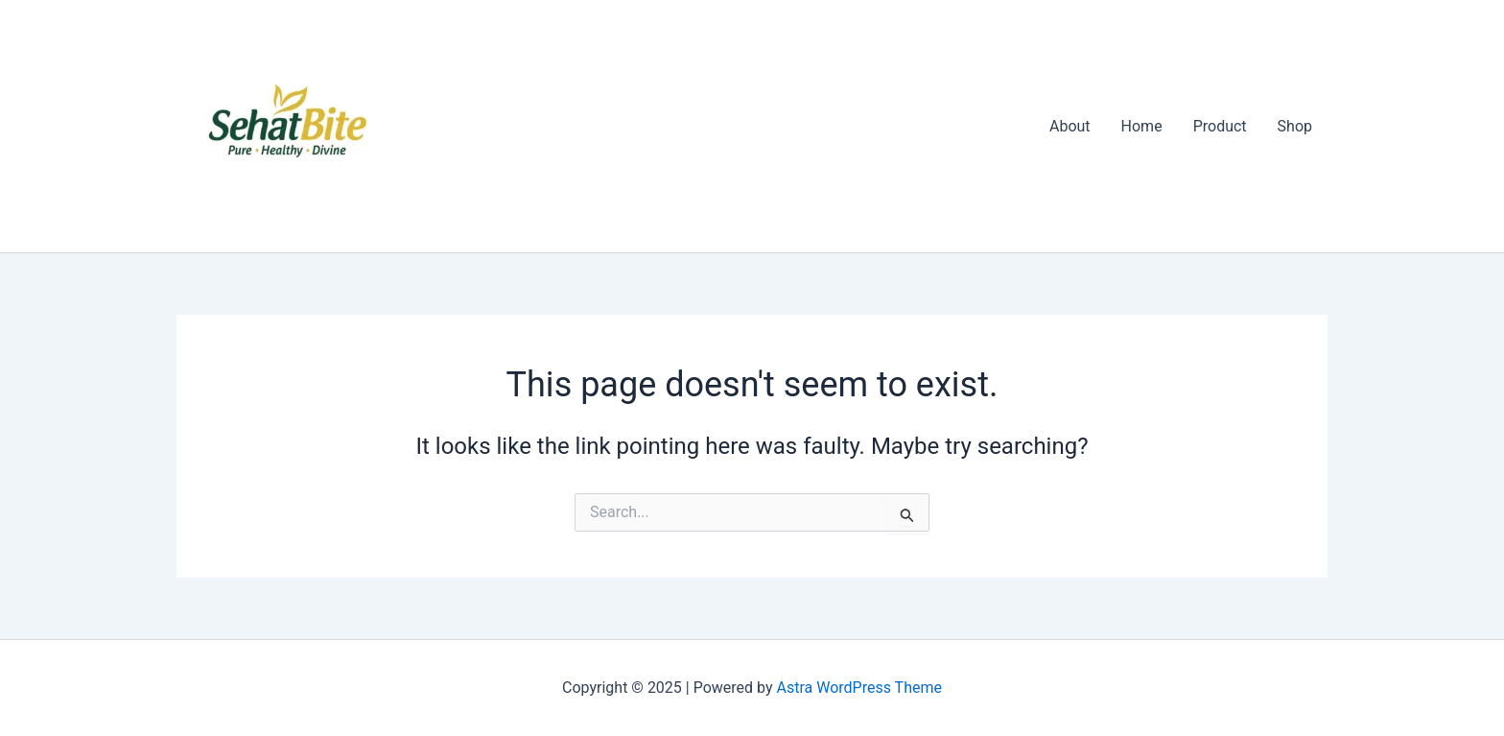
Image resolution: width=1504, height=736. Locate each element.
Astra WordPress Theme (859, 687)
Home (1142, 126)
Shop (1295, 126)
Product (1220, 126)
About (1070, 126)
